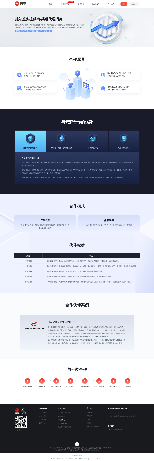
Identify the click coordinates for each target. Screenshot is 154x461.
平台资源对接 (93, 148)
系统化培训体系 (124, 148)
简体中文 (133, 4)
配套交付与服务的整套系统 (61, 148)
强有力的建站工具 (30, 148)
